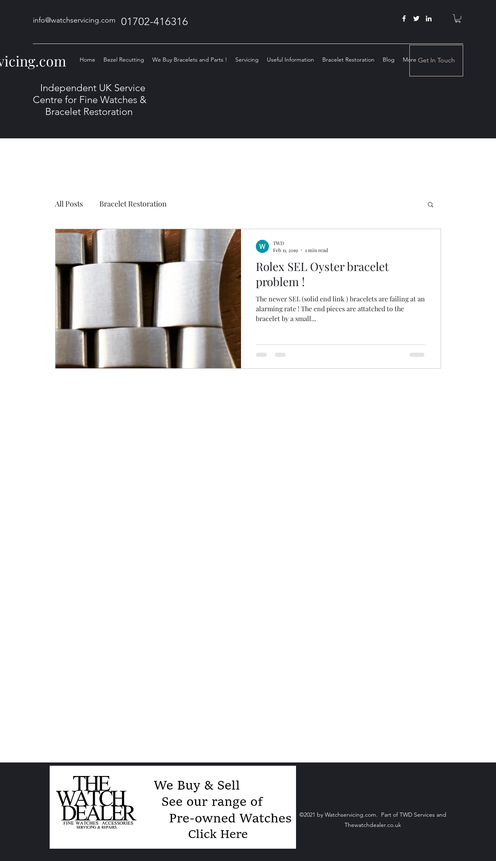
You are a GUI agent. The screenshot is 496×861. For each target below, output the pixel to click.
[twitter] (416, 18)
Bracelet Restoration (133, 204)
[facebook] (404, 18)
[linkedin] (429, 18)
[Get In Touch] (436, 60)
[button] (458, 18)
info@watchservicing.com (74, 20)
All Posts (69, 204)
